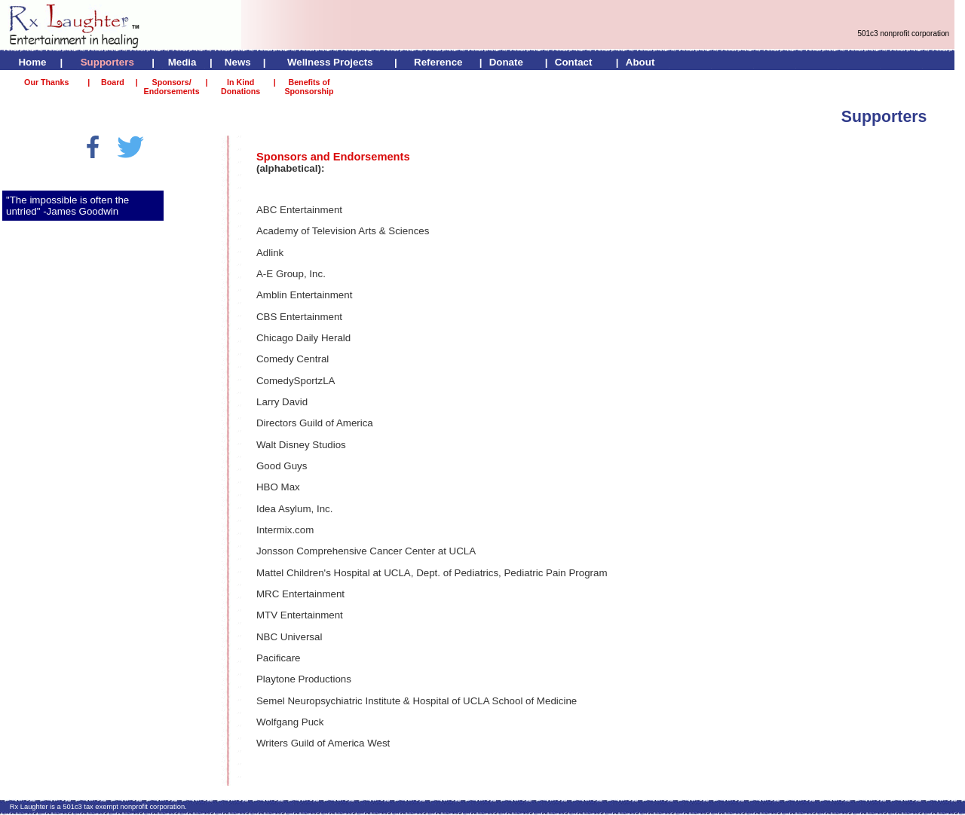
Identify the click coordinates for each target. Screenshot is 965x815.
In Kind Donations (240, 87)
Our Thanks (46, 82)
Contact (574, 62)
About (640, 62)
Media (182, 62)
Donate (506, 62)
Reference (438, 62)
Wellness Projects (330, 62)
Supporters (107, 62)
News (238, 62)
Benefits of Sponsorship (308, 87)
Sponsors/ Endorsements (172, 87)
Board (112, 82)
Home (32, 62)
